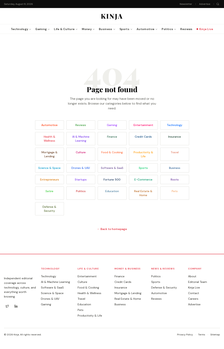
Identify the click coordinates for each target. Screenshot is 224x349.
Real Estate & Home (143, 193)
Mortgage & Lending (50, 154)
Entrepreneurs (49, 179)
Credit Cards (143, 136)
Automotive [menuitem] (147, 29)
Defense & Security (49, 209)
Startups (81, 179)
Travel (175, 152)
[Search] (218, 4)
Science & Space (49, 168)
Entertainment (143, 125)
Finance (112, 136)
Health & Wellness (49, 138)
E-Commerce (143, 179)
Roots (175, 179)
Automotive (49, 125)
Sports (143, 168)
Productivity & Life (143, 154)
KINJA (12, 270)
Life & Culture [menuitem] (66, 29)
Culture (81, 152)
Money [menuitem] (88, 29)
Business (174, 168)
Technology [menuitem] (21, 29)
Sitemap (215, 334)
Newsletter (186, 4)
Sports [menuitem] (126, 29)
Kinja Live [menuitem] (205, 29)
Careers (193, 299)
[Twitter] (7, 306)
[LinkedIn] (16, 306)
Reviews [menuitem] (186, 29)
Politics (81, 191)
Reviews (80, 125)
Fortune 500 (112, 179)
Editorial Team (197, 282)
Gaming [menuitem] (42, 29)
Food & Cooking (112, 152)
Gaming (112, 125)
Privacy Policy (185, 334)
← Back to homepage (112, 229)
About (192, 276)
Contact (193, 293)
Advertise (204, 4)
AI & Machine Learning (80, 138)
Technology (174, 125)
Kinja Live (194, 287)
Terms (201, 334)
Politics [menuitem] (169, 29)
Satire (49, 191)
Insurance (174, 136)
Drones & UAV (80, 168)
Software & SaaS (112, 168)
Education (112, 191)
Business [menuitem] (107, 29)
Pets (175, 191)
